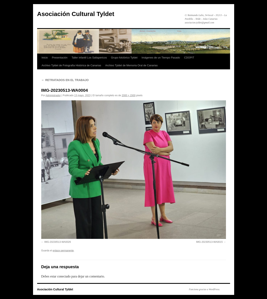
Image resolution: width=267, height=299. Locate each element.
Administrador (53, 95)
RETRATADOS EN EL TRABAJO (65, 80)
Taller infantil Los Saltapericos (89, 57)
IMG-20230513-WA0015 (209, 242)
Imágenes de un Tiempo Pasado (161, 57)
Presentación (60, 57)
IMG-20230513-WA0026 (57, 242)
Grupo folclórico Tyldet (124, 57)
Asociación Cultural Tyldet (75, 13)
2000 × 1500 (128, 95)
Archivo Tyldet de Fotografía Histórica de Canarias (71, 65)
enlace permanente (63, 250)
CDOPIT (189, 57)
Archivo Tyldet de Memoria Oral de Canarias (131, 65)
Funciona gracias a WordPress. (204, 289)
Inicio (45, 57)
